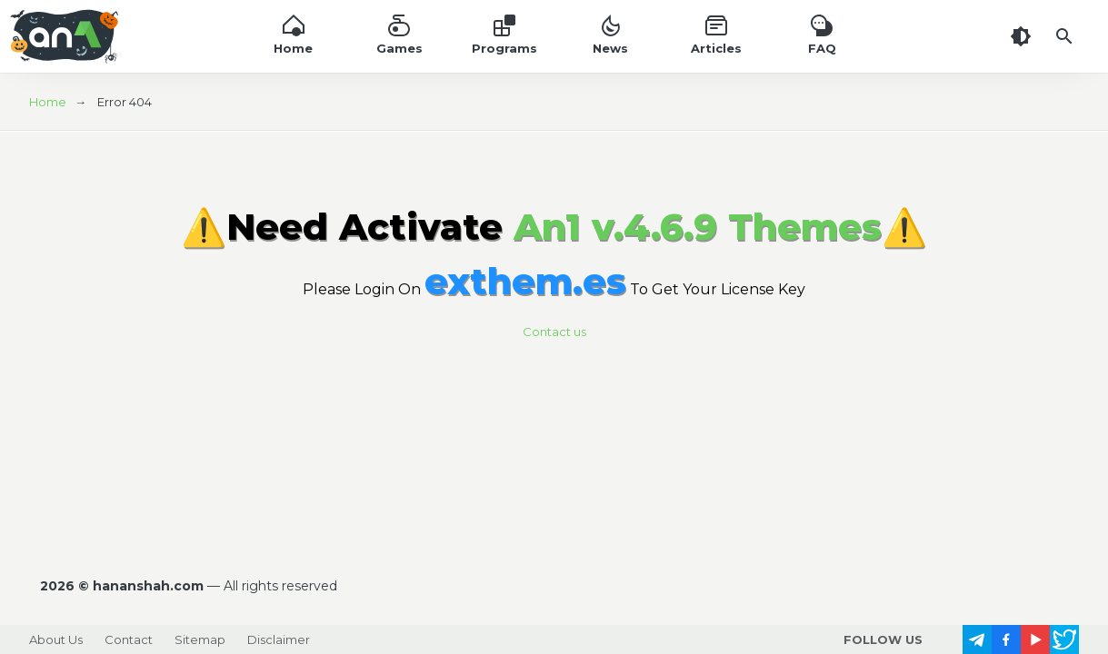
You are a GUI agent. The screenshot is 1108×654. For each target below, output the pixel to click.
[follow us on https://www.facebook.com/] (1006, 639)
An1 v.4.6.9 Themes (698, 226)
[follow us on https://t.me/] (977, 639)
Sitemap (200, 639)
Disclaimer (278, 639)
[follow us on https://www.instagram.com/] (948, 639)
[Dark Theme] (1021, 36)
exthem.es (525, 281)
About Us (56, 639)
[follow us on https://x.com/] (1064, 639)
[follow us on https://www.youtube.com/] (1035, 639)
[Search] (1064, 36)
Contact (129, 639)
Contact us (554, 331)
